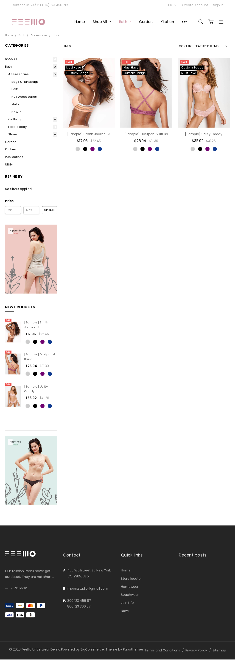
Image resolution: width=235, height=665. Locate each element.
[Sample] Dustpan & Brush (146, 134)
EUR (172, 5)
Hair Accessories (24, 96)
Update (49, 210)
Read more (19, 618)
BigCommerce (92, 649)
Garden (146, 21)
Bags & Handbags (25, 82)
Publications (14, 157)
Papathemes (133, 649)
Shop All (102, 21)
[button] (31, 201)
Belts (15, 89)
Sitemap (219, 650)
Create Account (195, 5)
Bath (125, 21)
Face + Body (17, 127)
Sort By (185, 46)
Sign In (218, 5)
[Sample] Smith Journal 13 (36, 324)
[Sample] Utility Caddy (203, 134)
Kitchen (167, 21)
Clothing (14, 119)
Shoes (13, 134)
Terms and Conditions (162, 650)
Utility (9, 164)
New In (16, 112)
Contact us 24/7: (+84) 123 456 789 (40, 5)
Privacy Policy (196, 650)
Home (79, 21)
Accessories (18, 74)
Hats (15, 104)
